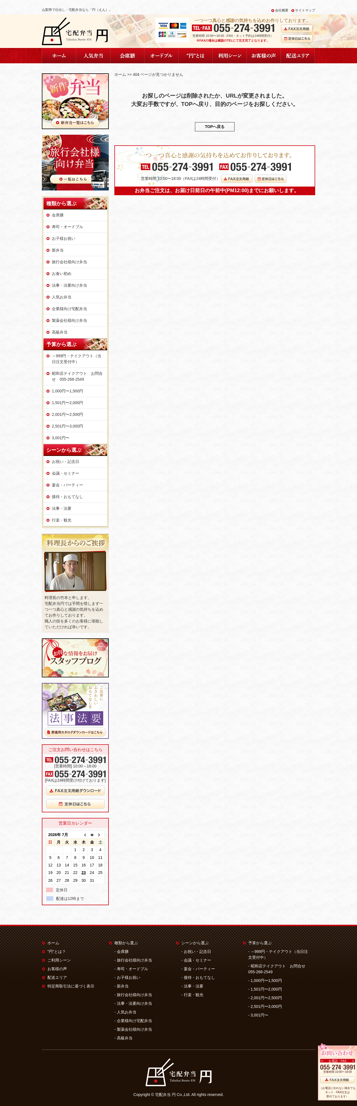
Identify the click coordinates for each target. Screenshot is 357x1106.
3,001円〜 (60, 438)
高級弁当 (59, 332)
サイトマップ (305, 10)
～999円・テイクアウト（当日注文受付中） (76, 359)
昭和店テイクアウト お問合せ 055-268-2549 (77, 376)
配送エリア (57, 977)
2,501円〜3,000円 (67, 426)
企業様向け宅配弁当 (69, 308)
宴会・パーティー (67, 485)
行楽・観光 (61, 520)
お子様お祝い (63, 238)
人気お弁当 (61, 297)
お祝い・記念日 (65, 461)
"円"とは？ (56, 951)
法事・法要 (61, 508)
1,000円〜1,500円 (67, 391)
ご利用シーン (59, 960)
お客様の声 (57, 969)
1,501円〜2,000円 (67, 402)
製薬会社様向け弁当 (69, 320)
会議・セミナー (65, 473)
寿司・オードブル (67, 226)
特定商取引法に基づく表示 (70, 986)
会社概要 (281, 10)
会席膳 (58, 215)
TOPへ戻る (215, 126)
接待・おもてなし (67, 496)
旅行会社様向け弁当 (69, 262)
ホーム (120, 74)
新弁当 (58, 250)
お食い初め (61, 273)
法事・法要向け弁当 (69, 285)
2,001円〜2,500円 (67, 414)
